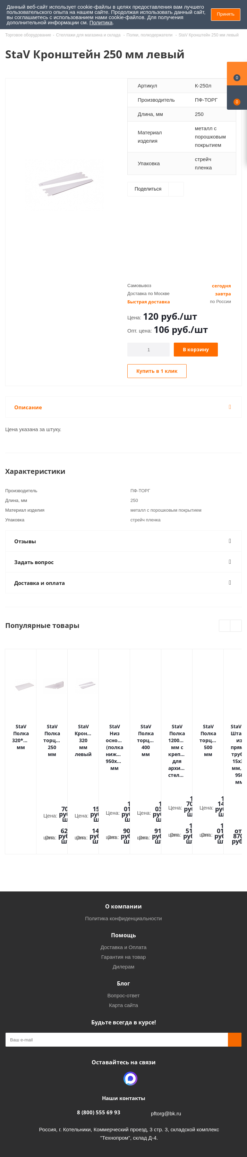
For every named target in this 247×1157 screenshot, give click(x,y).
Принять (226, 14)
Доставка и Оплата (124, 886)
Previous (225, 626)
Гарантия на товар (123, 896)
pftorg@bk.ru (166, 1053)
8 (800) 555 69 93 (98, 1051)
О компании (123, 845)
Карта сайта (123, 944)
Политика (101, 22)
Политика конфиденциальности (123, 858)
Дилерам (124, 906)
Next (236, 626)
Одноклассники (113, 1018)
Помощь (123, 874)
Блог (123, 923)
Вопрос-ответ (123, 935)
